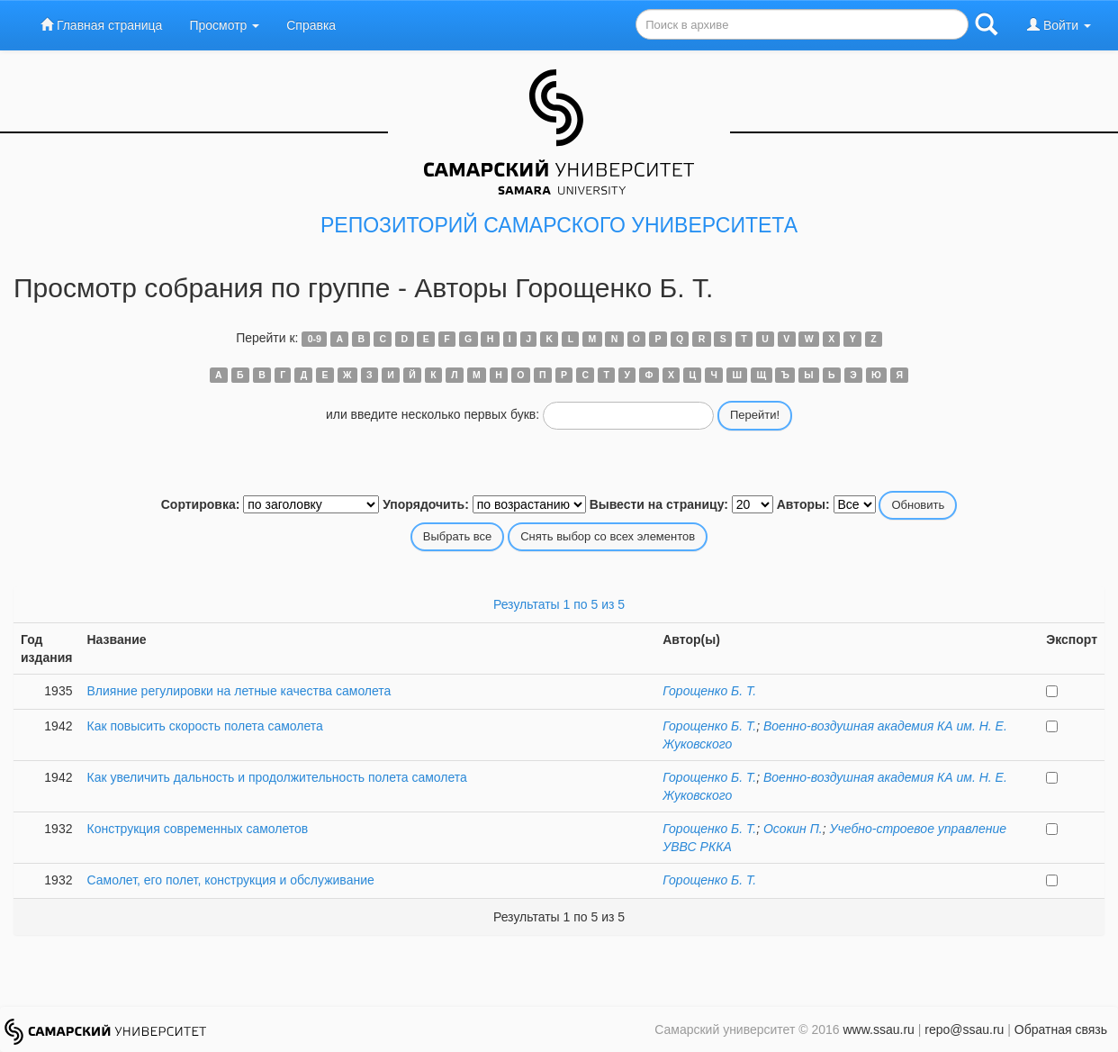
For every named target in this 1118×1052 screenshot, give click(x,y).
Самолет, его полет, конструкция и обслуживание (230, 880)
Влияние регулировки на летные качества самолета (238, 691)
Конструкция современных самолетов (197, 828)
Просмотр (224, 25)
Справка (311, 25)
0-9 (314, 338)
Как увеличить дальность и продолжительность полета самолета (276, 777)
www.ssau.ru (878, 1029)
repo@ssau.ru (964, 1029)
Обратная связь (1060, 1029)
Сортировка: (200, 504)
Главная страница (101, 24)
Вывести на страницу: (659, 504)
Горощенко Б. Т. (709, 691)
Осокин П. (793, 828)
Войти (1059, 24)
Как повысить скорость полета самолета (204, 726)
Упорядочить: (426, 504)
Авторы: (803, 504)
